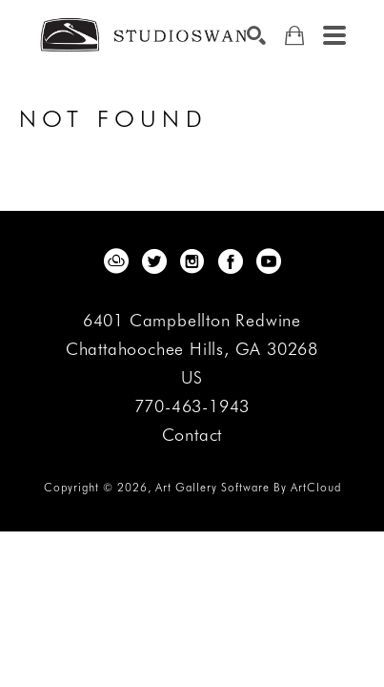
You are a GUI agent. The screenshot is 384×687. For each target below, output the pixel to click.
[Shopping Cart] (294, 36)
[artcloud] (116, 261)
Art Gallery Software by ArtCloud (248, 487)
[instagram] (192, 261)
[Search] (256, 35)
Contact (192, 435)
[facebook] (230, 261)
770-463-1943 (192, 407)
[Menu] (334, 35)
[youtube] (268, 261)
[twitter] (154, 261)
